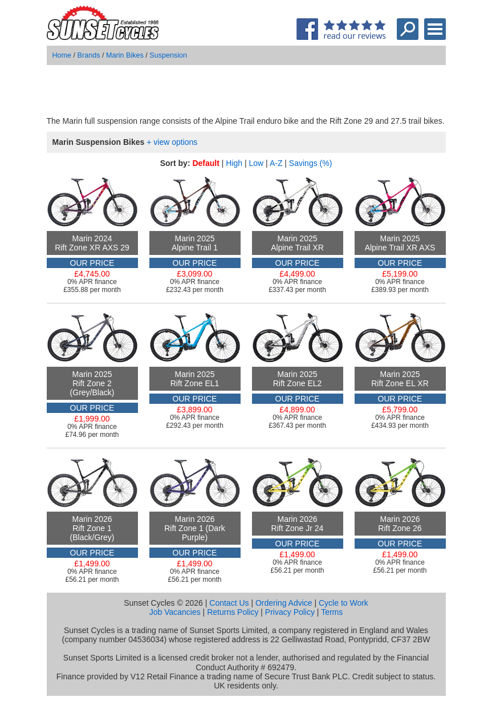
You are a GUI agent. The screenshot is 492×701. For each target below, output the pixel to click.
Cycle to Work (343, 602)
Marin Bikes (125, 55)
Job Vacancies (175, 612)
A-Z (276, 163)
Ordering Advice (283, 602)
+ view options (172, 142)
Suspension (168, 55)
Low (256, 163)
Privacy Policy (290, 612)
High (234, 163)
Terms (332, 612)
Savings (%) (310, 163)
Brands (89, 55)
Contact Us (229, 602)
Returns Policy (232, 612)
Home (62, 55)
